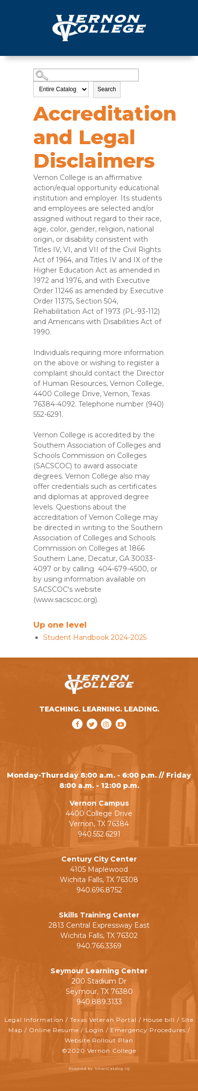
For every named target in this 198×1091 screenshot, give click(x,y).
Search (107, 89)
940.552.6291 (99, 834)
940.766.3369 (99, 945)
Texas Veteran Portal (103, 1019)
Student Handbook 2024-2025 (95, 637)
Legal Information (34, 1019)
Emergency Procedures (148, 1030)
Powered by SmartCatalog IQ (99, 1068)
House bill (159, 1019)
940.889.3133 (99, 1001)
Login (94, 1030)
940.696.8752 (99, 890)
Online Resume (54, 1030)
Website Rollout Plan (99, 1040)
